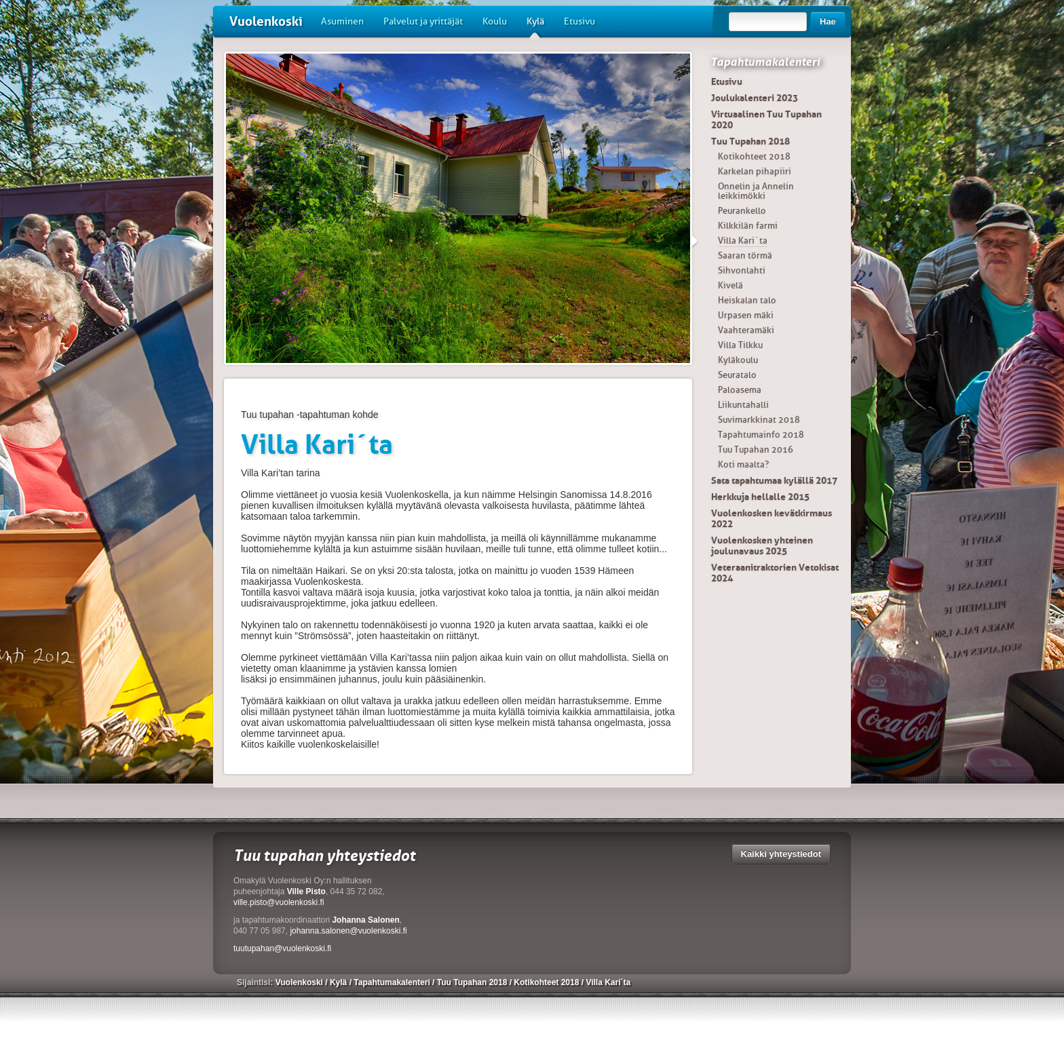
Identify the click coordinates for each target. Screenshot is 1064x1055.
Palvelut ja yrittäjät (423, 21)
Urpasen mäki (746, 315)
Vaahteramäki (746, 330)
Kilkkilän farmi (748, 225)
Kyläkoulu (738, 360)
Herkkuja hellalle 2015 (760, 497)
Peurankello (742, 210)
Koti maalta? (743, 464)
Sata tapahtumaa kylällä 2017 (774, 480)
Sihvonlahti (741, 270)
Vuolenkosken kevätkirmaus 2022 (771, 518)
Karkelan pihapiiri (754, 171)
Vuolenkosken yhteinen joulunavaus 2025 (762, 545)
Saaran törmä (745, 255)
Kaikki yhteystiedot (781, 854)
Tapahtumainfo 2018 (761, 434)
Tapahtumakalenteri (765, 61)
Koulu (494, 21)
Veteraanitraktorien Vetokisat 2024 (775, 572)
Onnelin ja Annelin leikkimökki (756, 191)
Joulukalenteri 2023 (754, 98)
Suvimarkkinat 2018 (759, 419)
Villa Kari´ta (742, 240)
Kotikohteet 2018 (754, 156)
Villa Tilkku (740, 345)
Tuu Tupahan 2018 (750, 141)
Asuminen (342, 21)
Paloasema (739, 390)
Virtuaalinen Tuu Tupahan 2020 (766, 119)
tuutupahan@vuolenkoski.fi (282, 948)
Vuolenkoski (266, 21)
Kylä (535, 26)
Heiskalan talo (747, 300)
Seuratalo (737, 375)
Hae (828, 21)
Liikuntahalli (743, 404)
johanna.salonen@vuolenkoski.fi (348, 931)
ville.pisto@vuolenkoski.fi (278, 902)
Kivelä (730, 285)
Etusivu (579, 21)
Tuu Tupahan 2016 (755, 449)
